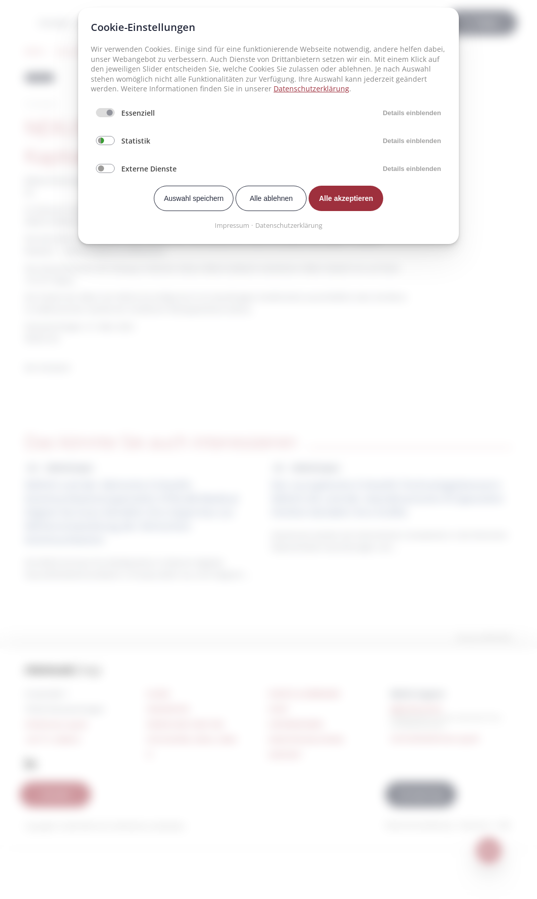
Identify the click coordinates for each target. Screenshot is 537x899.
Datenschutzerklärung (311, 88)
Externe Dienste (149, 169)
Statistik (135, 141)
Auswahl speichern (194, 198)
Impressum (232, 225)
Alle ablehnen (271, 198)
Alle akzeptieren (346, 198)
